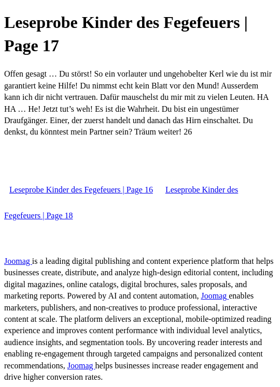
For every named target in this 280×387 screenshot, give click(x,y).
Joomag (18, 261)
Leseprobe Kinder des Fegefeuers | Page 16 (81, 189)
